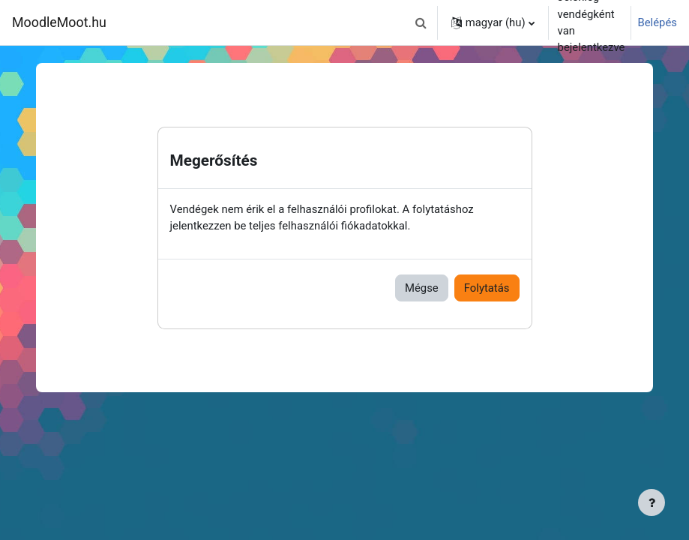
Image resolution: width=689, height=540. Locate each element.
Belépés (657, 22)
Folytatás (487, 288)
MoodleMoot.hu (59, 22)
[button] (421, 22)
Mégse (422, 288)
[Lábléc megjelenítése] (651, 502)
